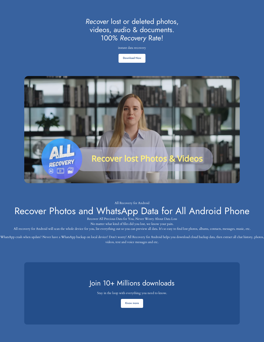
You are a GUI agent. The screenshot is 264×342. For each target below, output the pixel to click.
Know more (132, 303)
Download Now (132, 58)
